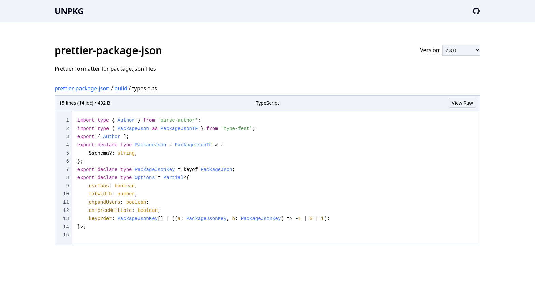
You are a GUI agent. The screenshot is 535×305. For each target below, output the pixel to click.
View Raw (462, 103)
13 (66, 218)
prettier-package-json (82, 88)
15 (66, 235)
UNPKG (69, 10)
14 (66, 227)
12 (66, 210)
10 (66, 194)
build (120, 88)
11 (66, 202)
